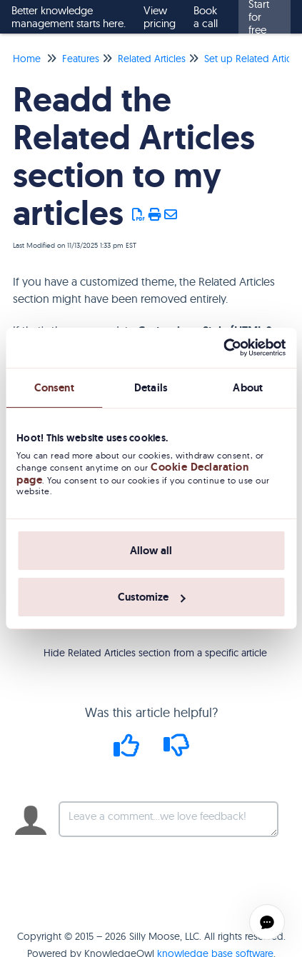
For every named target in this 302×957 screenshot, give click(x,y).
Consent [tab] (54, 387)
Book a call (205, 17)
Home (27, 58)
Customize (152, 597)
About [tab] (248, 387)
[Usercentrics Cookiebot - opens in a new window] (223, 348)
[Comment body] (168, 819)
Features (80, 58)
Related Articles (152, 58)
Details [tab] (151, 387)
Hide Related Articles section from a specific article (155, 652)
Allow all (151, 550)
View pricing (160, 17)
